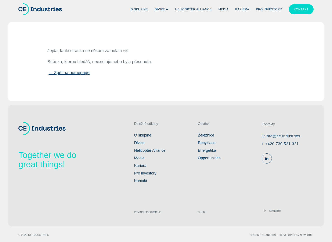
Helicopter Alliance (193, 9)
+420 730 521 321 (282, 144)
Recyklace (207, 143)
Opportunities (209, 158)
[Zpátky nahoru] (272, 211)
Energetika (207, 150)
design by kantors (263, 235)
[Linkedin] (267, 158)
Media (224, 9)
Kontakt (301, 9)
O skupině (139, 9)
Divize (160, 9)
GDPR (201, 212)
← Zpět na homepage (69, 72)
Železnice (206, 135)
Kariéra (242, 9)
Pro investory (269, 9)
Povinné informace (147, 212)
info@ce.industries (283, 136)
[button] (167, 9)
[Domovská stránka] (40, 9)
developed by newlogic (297, 235)
